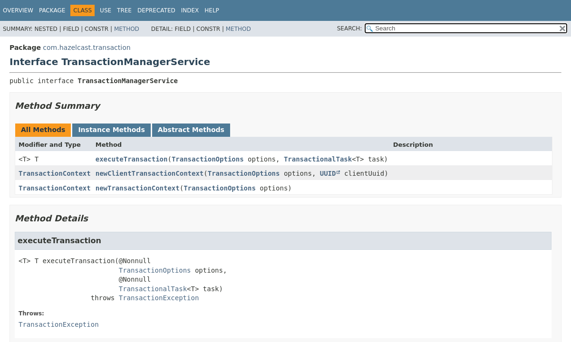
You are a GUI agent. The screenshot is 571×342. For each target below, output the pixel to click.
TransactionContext (55, 173)
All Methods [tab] (43, 129)
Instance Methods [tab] (111, 129)
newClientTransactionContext (150, 173)
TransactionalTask (318, 159)
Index (190, 10)
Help (211, 10)
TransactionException (159, 298)
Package (52, 10)
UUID (328, 173)
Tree (124, 10)
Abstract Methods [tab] (191, 129)
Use (105, 10)
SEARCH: (349, 28)
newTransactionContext (138, 188)
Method (126, 29)
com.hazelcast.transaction (86, 47)
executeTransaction (132, 159)
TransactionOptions (208, 159)
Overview (18, 10)
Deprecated (156, 10)
